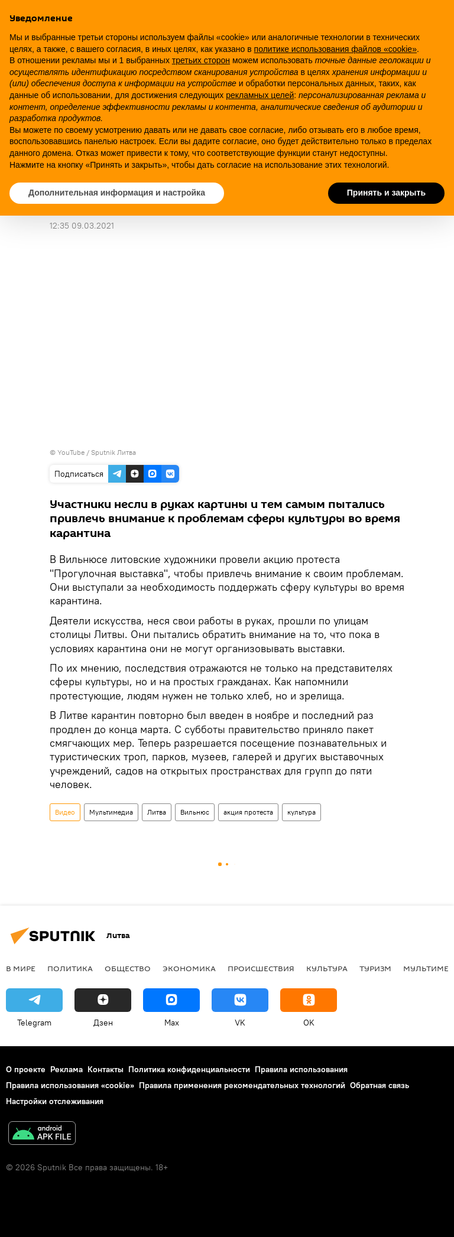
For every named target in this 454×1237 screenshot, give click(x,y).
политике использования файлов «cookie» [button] (335, 49)
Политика (70, 968)
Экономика (189, 968)
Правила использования (301, 1069)
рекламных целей (260, 95)
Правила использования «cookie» (70, 1085)
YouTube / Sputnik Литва (96, 452)
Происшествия (261, 968)
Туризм (375, 968)
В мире (20, 968)
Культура (327, 968)
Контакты (105, 1069)
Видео (65, 812)
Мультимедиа (111, 812)
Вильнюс (194, 812)
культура (301, 812)
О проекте (26, 1069)
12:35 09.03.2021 (82, 225)
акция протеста (248, 812)
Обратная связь (379, 1085)
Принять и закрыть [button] (386, 192)
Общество (128, 968)
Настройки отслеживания (54, 1101)
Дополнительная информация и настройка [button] (116, 192)
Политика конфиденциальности (189, 1069)
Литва (156, 812)
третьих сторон (201, 60)
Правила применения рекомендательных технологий (242, 1085)
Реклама (66, 1069)
